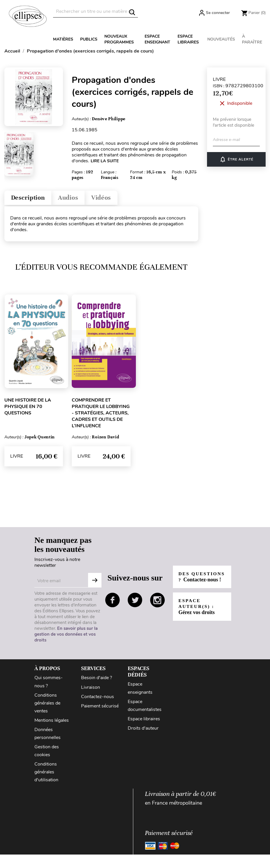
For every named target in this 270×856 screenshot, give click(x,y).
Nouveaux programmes (119, 39)
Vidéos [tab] (110, 198)
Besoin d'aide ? (96, 679)
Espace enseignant (157, 39)
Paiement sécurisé (100, 707)
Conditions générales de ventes (47, 704)
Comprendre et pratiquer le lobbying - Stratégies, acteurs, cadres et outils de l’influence (101, 414)
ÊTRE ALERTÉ (236, 159)
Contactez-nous (97, 698)
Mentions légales (51, 722)
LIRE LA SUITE (105, 161)
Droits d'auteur (143, 729)
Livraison (90, 689)
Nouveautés (221, 39)
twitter (135, 601)
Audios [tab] (74, 198)
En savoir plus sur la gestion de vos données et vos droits (66, 636)
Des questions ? (198, 578)
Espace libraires (188, 39)
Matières (63, 39)
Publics (88, 39)
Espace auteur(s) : (197, 611)
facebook (112, 601)
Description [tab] (30, 198)
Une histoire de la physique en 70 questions (27, 408)
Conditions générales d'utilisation (46, 773)
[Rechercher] (95, 12)
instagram (157, 601)
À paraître (252, 39)
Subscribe (94, 582)
